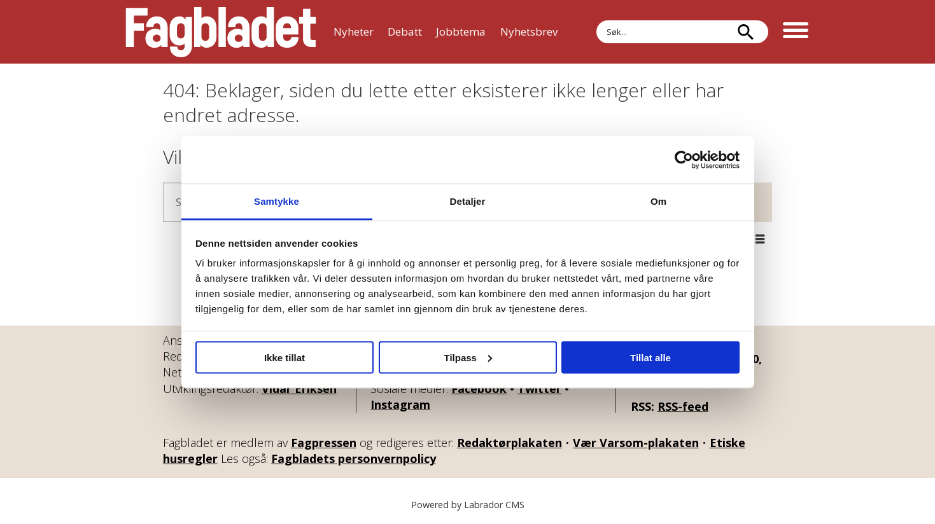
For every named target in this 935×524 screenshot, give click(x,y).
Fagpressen (323, 442)
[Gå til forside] (220, 32)
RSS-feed (682, 406)
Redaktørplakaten (509, 442)
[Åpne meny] (795, 32)
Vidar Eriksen (299, 388)
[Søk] (746, 31)
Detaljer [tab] (468, 201)
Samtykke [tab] (276, 201)
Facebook (479, 388)
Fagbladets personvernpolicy (353, 458)
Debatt (405, 31)
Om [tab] (658, 201)
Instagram (400, 404)
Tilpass (468, 357)
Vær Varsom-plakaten (636, 442)
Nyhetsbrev (529, 31)
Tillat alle (650, 357)
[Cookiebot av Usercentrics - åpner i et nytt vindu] (684, 159)
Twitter (539, 388)
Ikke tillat (284, 357)
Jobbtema (461, 31)
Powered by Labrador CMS (467, 505)
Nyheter (354, 31)
